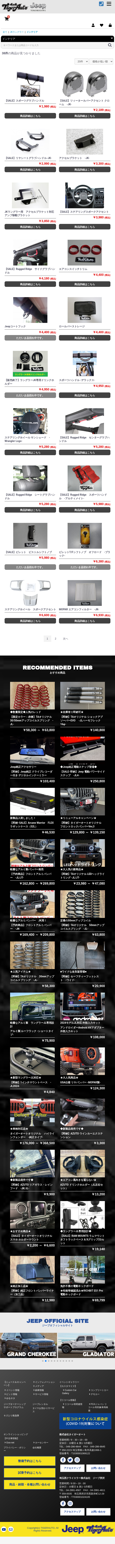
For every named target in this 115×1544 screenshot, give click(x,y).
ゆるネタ (10, 1398)
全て (5, 32)
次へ (65, 638)
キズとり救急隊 (11, 1415)
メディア (38, 1386)
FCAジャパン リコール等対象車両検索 (98, 1407)
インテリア (32, 32)
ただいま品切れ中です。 (30, 338)
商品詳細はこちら (30, 115)
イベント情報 (12, 1390)
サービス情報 (40, 1394)
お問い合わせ (98, 1468)
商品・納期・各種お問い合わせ (29, 1484)
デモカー (94, 1394)
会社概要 (37, 1447)
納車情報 (38, 1390)
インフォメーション (44, 1382)
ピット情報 (11, 1394)
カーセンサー (40, 1442)
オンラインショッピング (16, 1434)
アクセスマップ (72, 1468)
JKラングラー (17, 32)
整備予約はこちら (30, 1460)
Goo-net (9, 1442)
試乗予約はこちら (30, 1472)
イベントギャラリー (69, 1382)
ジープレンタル (40, 1404)
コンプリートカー (98, 1390)
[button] (43, 1361)
